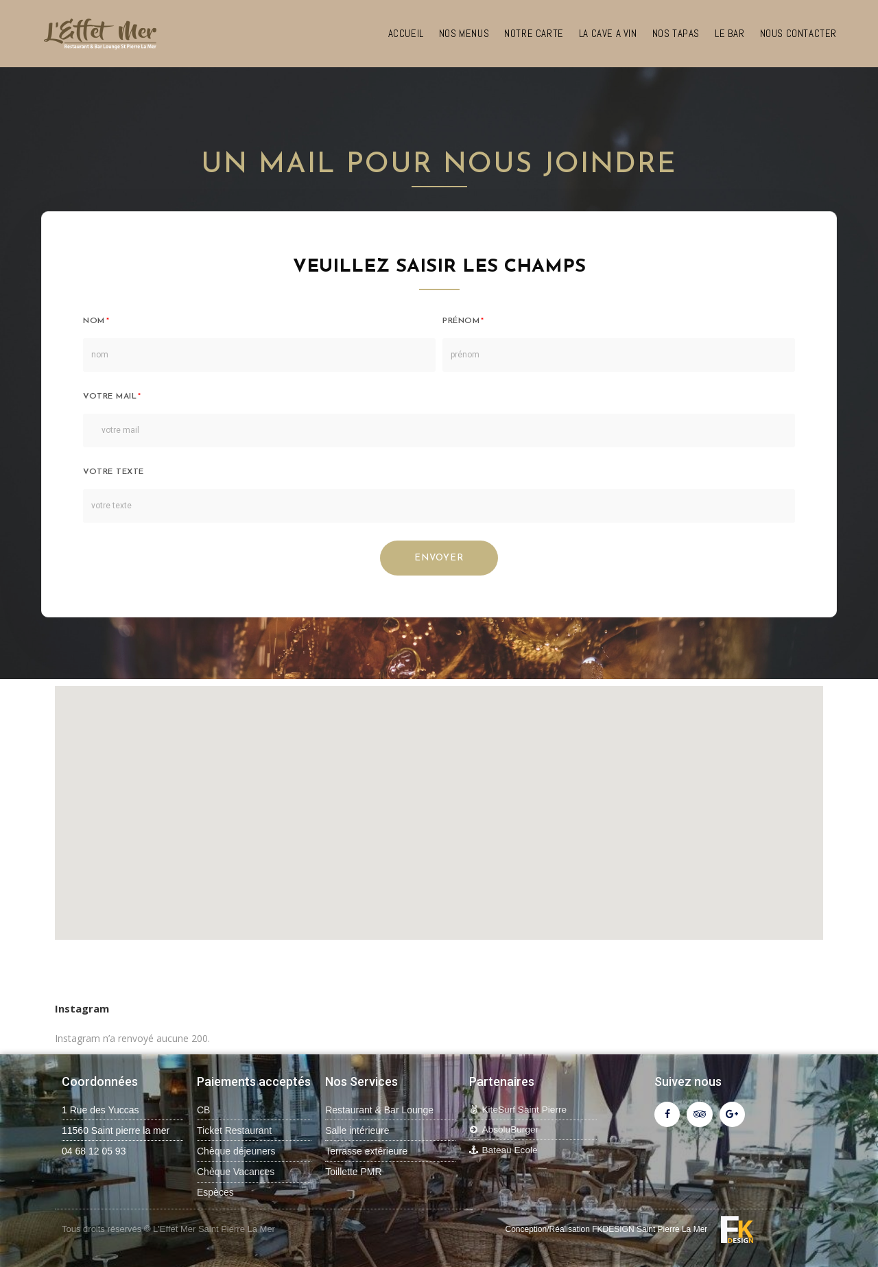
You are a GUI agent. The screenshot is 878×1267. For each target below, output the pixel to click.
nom (94, 321)
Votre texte (113, 472)
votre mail (110, 396)
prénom (460, 321)
